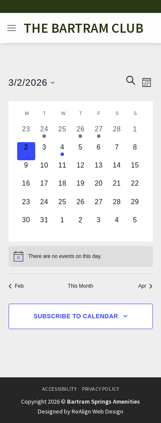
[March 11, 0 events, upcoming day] (62, 169)
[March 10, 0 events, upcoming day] (44, 169)
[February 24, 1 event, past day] (44, 133)
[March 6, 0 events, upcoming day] (99, 151)
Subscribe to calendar (75, 316)
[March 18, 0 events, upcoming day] (62, 187)
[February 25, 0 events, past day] (62, 133)
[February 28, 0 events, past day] (117, 133)
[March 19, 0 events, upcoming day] (80, 187)
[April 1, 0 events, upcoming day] (62, 224)
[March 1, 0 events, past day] (135, 133)
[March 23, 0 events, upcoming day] (26, 206)
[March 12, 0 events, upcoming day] (80, 169)
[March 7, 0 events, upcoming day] (117, 151)
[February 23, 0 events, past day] (26, 133)
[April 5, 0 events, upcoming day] (135, 224)
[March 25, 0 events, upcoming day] (62, 206)
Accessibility (59, 389)
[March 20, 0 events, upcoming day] (99, 187)
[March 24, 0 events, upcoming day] (44, 206)
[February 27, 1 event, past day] (99, 133)
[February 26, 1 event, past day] (80, 133)
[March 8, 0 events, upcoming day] (135, 151)
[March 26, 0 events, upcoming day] (80, 206)
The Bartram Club (83, 28)
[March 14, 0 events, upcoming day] (117, 169)
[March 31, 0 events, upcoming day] (44, 224)
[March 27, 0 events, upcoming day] (99, 206)
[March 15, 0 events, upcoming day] (135, 169)
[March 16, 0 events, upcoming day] (26, 187)
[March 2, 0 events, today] (26, 151)
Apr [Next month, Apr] (145, 286)
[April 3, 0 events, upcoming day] (99, 224)
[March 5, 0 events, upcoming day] (80, 151)
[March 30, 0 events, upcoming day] (26, 224)
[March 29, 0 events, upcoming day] (135, 206)
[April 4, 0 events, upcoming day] (117, 224)
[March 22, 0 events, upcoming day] (135, 187)
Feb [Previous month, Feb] (16, 286)
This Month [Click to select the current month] (80, 286)
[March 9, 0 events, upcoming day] (26, 169)
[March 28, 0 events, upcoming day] (117, 206)
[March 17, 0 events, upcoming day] (44, 187)
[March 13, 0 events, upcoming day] (99, 169)
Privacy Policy (100, 389)
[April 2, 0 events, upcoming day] (80, 224)
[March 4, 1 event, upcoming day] (62, 151)
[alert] (81, 256)
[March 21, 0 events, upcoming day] (117, 187)
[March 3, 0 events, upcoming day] (44, 151)
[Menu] (11, 27)
